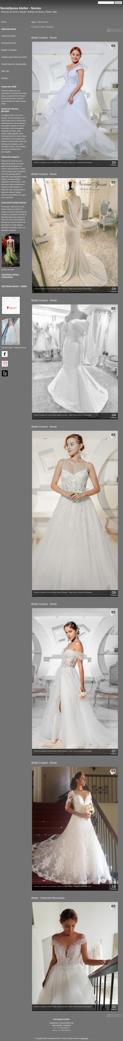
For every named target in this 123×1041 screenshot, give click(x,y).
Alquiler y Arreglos (9, 50)
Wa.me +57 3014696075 (61, 1030)
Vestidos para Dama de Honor (14, 57)
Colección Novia (8, 29)
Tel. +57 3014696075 (61, 1028)
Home (33, 22)
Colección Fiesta (8, 36)
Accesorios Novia (8, 43)
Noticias (4, 78)
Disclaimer (84, 1038)
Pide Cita (5, 71)
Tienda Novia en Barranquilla (13, 64)
